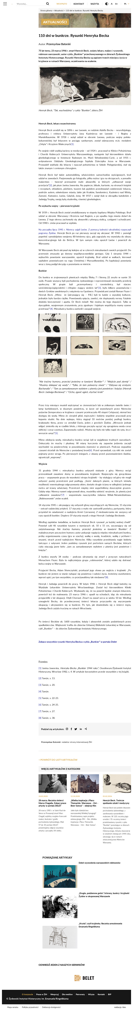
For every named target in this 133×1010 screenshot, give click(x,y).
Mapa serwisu (12, 1006)
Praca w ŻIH (41, 993)
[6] (90, 450)
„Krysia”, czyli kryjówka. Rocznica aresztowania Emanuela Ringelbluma (100, 924)
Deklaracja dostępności (52, 1006)
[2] (50, 185)
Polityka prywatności (30, 1006)
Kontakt (78, 3)
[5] (56, 433)
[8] (106, 577)
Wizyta (94, 3)
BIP (109, 993)
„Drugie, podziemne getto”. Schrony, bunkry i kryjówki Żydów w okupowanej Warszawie (104, 894)
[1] (72, 144)
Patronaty (80, 993)
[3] (99, 287)
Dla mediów (67, 993)
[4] (51, 308)
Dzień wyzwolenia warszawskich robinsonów (99, 862)
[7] (62, 494)
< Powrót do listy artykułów (58, 759)
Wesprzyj (60, 3)
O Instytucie (27, 993)
